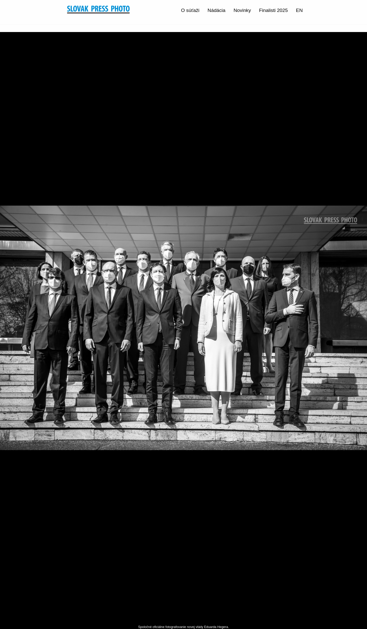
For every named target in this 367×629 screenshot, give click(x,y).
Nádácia (216, 10)
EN (299, 10)
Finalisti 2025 (273, 10)
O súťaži (190, 10)
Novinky (242, 10)
